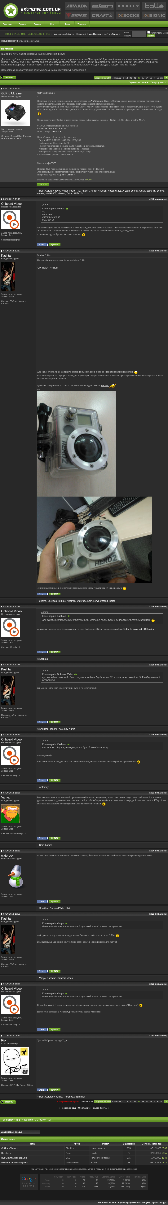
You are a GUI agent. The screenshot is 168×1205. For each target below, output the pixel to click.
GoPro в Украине (112, 34)
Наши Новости (94, 34)
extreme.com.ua (117, 1169)
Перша (116, 78)
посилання (160, 199)
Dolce (70, 193)
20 (131, 78)
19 (127, 78)
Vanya (5, 797)
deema (134, 190)
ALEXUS (77, 193)
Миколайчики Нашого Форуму (92, 1108)
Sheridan (52, 601)
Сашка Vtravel (52, 190)
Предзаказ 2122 (68, 1108)
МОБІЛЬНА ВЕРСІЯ (15, 34)
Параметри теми (137, 82)
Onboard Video (11, 203)
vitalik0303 (51, 193)
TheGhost (69, 1096)
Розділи (37, 24)
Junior (94, 190)
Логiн (126, 32)
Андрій (126, 190)
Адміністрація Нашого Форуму (134, 1202)
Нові (52, 24)
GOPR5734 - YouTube (48, 268)
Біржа (67, 24)
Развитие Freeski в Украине (14, 1162)
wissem (61, 193)
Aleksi (142, 190)
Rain (41, 190)
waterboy (81, 601)
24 (147, 78)
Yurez (72, 729)
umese (40, 193)
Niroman (102, 190)
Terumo (62, 601)
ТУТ (53, 163)
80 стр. (160, 78)
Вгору (162, 1202)
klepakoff (112, 190)
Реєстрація (7, 24)
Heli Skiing (6, 1153)
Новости (80, 34)
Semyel (160, 190)
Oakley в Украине (9, 1148)
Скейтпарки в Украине (16, 1158)
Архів (154, 1202)
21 (135, 78)
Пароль (127, 36)
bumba (48, 845)
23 (143, 78)
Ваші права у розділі (11, 1132)
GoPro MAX (57, 131)
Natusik (85, 190)
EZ (119, 190)
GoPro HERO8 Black (56, 128)
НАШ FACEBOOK (35, 34)
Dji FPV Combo (65, 174)
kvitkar (59, 1096)
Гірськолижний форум (63, 34)
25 (151, 78)
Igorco (112, 601)
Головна (22, 24)
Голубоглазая (100, 601)
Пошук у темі (157, 82)
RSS (48, 34)
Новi (90, 1101)
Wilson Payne (68, 190)
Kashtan (6, 255)
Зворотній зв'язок (107, 1202)
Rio (78, 190)
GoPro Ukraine (11, 93)
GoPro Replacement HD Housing (138, 629)
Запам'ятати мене (157, 33)
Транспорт (82, 24)
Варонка (151, 190)
